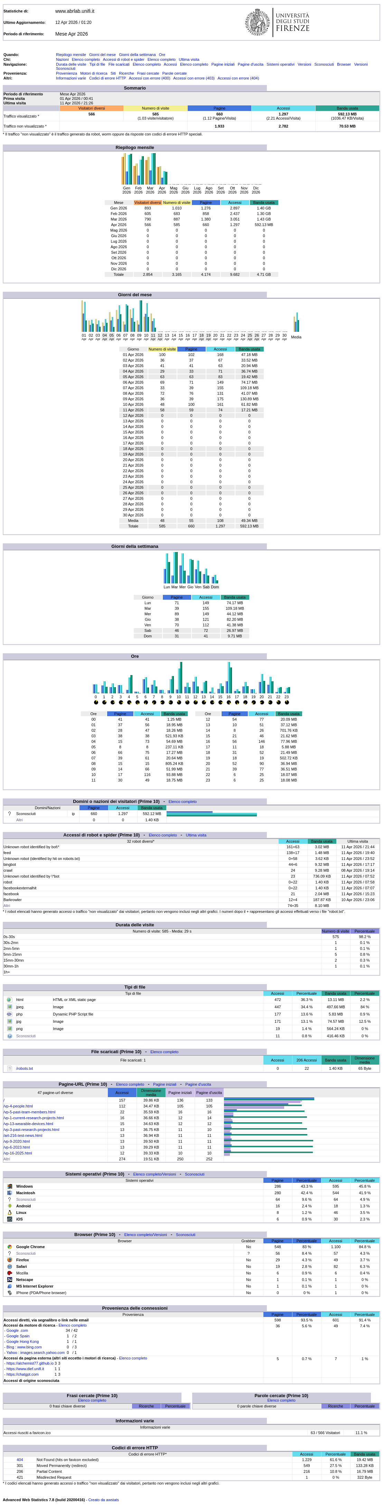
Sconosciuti (324, 64)
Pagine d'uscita (250, 64)
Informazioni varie (71, 78)
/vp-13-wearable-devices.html (28, 1124)
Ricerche (126, 73)
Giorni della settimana (137, 55)
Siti (113, 73)
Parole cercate (174, 73)
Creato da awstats (103, 1500)
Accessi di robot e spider (123, 59)
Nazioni (62, 59)
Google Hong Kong (23, 1341)
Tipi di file (97, 64)
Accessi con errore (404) (238, 78)
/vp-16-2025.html (17, 1153)
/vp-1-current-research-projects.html (33, 1118)
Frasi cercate (148, 73)
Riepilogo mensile (71, 55)
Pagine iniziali (222, 64)
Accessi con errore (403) (194, 78)
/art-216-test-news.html (22, 1135)
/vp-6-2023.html (16, 1147)
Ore (162, 55)
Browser (344, 64)
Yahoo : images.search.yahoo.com (36, 1352)
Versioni (304, 64)
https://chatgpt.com (23, 1374)
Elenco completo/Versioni (154, 1174)
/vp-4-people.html (18, 1106)
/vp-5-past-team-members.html (29, 1112)
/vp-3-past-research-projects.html (31, 1130)
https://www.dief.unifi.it (25, 1369)
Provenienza (66, 73)
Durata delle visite (71, 64)
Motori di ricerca (93, 73)
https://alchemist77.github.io (30, 1363)
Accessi (170, 64)
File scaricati (119, 64)
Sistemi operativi (281, 64)
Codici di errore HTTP (107, 78)
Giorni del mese (102, 55)
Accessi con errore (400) (149, 78)
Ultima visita (189, 59)
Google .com (17, 1330)
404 (20, 1460)
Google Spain (18, 1336)
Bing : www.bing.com (24, 1347)
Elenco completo (86, 59)
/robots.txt (24, 1068)
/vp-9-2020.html (16, 1141)
